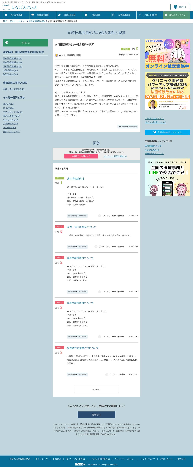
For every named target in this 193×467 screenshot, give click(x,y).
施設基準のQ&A (10, 74)
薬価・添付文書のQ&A (13, 89)
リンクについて (152, 150)
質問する (96, 415)
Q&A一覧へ (96, 390)
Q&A (178, 15)
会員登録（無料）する (81, 156)
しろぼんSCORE (149, 15)
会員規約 (57, 459)
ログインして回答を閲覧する (115, 156)
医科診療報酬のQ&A (37, 21)
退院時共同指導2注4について (83, 348)
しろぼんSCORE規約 (100, 459)
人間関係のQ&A (10, 123)
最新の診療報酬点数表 (19, 459)
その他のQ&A (9, 127)
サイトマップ (41, 459)
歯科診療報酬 (43, 15)
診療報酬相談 (124, 15)
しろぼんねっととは (154, 118)
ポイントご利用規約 (75, 459)
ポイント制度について (155, 122)
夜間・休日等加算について (81, 227)
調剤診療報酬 (70, 15)
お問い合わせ (166, 459)
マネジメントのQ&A (12, 112)
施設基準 (96, 15)
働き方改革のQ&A (11, 116)
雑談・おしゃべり (11, 131)
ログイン (180, 7)
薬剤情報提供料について (80, 258)
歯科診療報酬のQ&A (12, 62)
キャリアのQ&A (10, 119)
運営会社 (181, 459)
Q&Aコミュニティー (17, 21)
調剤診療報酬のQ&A (12, 66)
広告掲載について (153, 146)
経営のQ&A (8, 104)
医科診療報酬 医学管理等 (128, 126)
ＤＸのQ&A (8, 108)
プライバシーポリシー (125, 459)
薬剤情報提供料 (75, 178)
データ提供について (154, 153)
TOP (5, 21)
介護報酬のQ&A (10, 70)
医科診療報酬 (16, 15)
